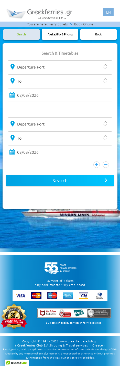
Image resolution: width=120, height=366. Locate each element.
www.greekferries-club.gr (78, 341)
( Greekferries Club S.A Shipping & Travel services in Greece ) (60, 345)
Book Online (83, 24)
